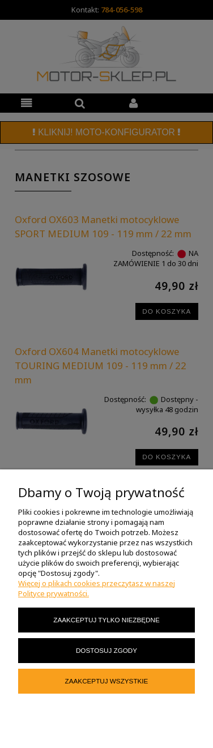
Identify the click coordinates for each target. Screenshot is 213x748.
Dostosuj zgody (106, 650)
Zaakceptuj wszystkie (106, 681)
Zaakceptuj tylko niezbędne (106, 619)
